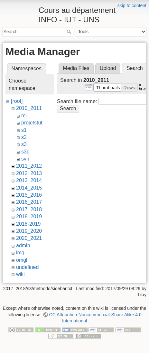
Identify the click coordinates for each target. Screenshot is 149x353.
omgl (21, 260)
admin (23, 245)
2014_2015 (29, 188)
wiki (20, 274)
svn (25, 159)
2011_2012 (29, 166)
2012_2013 (29, 173)
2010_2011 (29, 108)
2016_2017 (29, 202)
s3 (24, 144)
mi (24, 115)
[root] (17, 101)
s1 (24, 130)
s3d (25, 151)
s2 (24, 137)
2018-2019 (28, 224)
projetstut (31, 122)
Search (70, 31)
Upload (108, 68)
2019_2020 (29, 231)
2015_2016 (29, 195)
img (20, 252)
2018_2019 (29, 216)
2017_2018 (29, 209)
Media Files (76, 68)
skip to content (131, 5)
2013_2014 (29, 180)
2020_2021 (29, 238)
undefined (27, 267)
